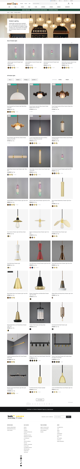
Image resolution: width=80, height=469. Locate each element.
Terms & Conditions (27, 441)
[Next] (72, 43)
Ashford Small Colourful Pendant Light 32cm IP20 (61, 169)
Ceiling (12, 12)
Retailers (41, 431)
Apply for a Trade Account (26, 9)
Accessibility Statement (28, 447)
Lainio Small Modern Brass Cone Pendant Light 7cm (62, 387)
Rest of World (53, 0)
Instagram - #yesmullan (28, 444)
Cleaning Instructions (27, 435)
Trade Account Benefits (44, 428)
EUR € (60, 0)
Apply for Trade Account (44, 427)
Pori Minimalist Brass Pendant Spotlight (37, 387)
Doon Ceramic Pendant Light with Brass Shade (16, 231)
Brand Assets (59, 435)
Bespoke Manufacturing (11, 428)
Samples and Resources (28, 431)
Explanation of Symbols (28, 436)
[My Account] (69, 3)
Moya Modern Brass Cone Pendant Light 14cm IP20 (17, 293)
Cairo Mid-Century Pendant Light (13, 263)
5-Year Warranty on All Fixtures (53, 9)
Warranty (25, 442)
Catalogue (25, 430)
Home (8, 12)
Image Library (26, 450)
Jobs (58, 428)
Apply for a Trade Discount (48, 409)
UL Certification (26, 438)
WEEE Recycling (26, 449)
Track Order (26, 452)
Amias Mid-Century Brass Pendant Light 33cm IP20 (62, 263)
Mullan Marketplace (60, 441)
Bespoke (21, 3)
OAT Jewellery (59, 438)
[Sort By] (67, 79)
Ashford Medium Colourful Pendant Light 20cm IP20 (17, 200)
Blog (58, 436)
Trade (29, 3)
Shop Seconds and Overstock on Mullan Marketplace (39, 9)
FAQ (24, 439)
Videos (58, 431)
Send (69, 416)
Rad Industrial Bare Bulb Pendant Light (59, 324)
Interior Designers (43, 430)
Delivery (25, 427)
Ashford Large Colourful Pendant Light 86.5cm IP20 (40, 200)
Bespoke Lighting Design (11, 427)
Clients (58, 430)
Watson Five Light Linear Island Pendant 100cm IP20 (40, 356)
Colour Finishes (9, 430)
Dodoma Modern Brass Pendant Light (59, 231)
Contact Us (59, 439)
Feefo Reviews (59, 433)
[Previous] (70, 43)
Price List (25, 433)
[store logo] (12, 3)
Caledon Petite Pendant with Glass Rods (37, 324)
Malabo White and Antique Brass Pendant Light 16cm (62, 293)
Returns (25, 428)
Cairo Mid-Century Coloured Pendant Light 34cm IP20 (40, 263)
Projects (26, 3)
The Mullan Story (60, 427)
